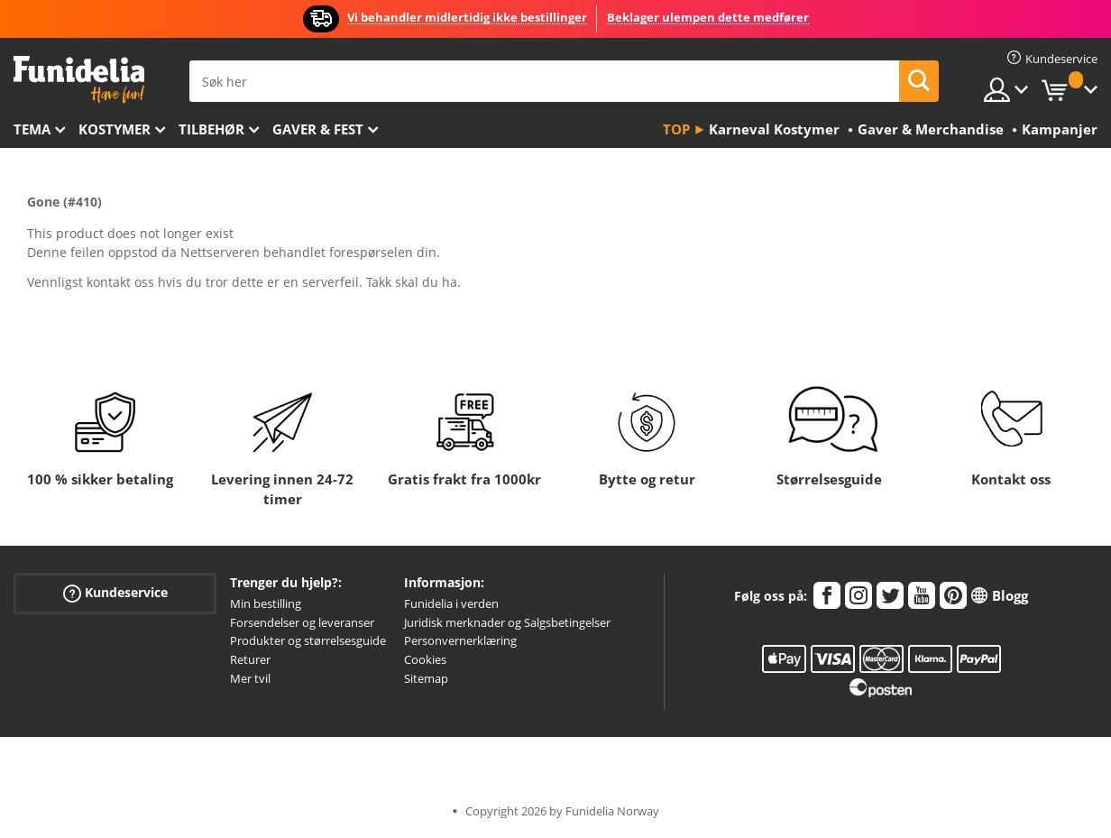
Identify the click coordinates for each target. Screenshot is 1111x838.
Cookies (425, 659)
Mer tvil (250, 678)
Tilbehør (211, 129)
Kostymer (114, 129)
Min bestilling (265, 603)
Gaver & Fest (317, 129)
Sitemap (426, 678)
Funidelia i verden (451, 603)
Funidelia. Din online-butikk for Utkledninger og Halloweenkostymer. (79, 80)
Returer (250, 659)
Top (676, 129)
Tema (32, 129)
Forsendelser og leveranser (302, 622)
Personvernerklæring (460, 640)
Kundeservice (115, 593)
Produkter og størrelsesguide (308, 640)
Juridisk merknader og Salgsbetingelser (507, 622)
